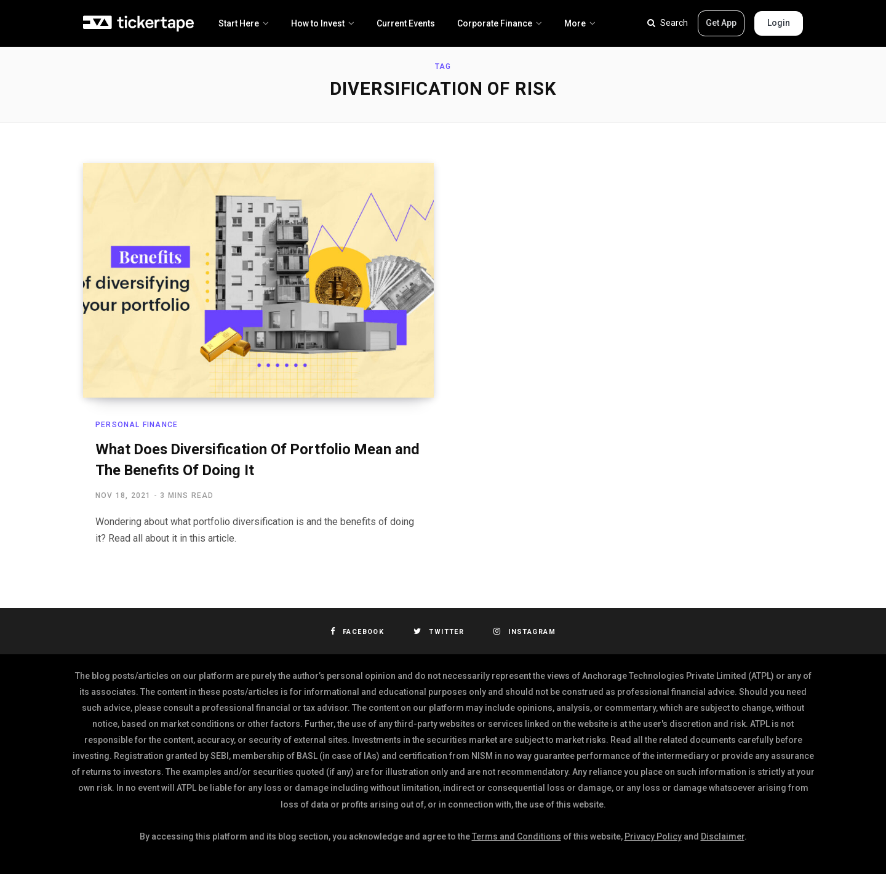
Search (667, 23)
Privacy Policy (653, 836)
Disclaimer (722, 836)
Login (778, 23)
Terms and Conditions (516, 836)
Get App (721, 23)
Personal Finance (136, 424)
